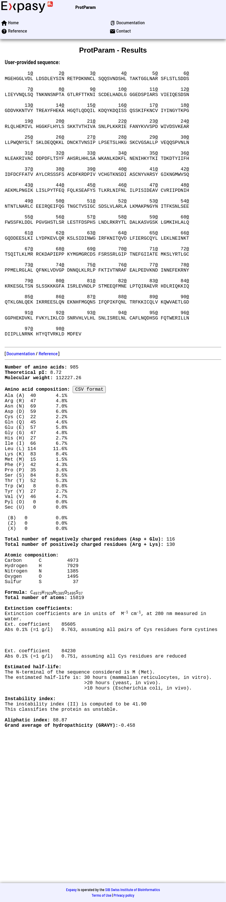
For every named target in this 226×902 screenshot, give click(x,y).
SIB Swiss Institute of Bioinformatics (132, 889)
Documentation (20, 413)
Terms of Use (101, 895)
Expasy (71, 889)
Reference (48, 413)
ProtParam (85, 7)
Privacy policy (123, 895)
